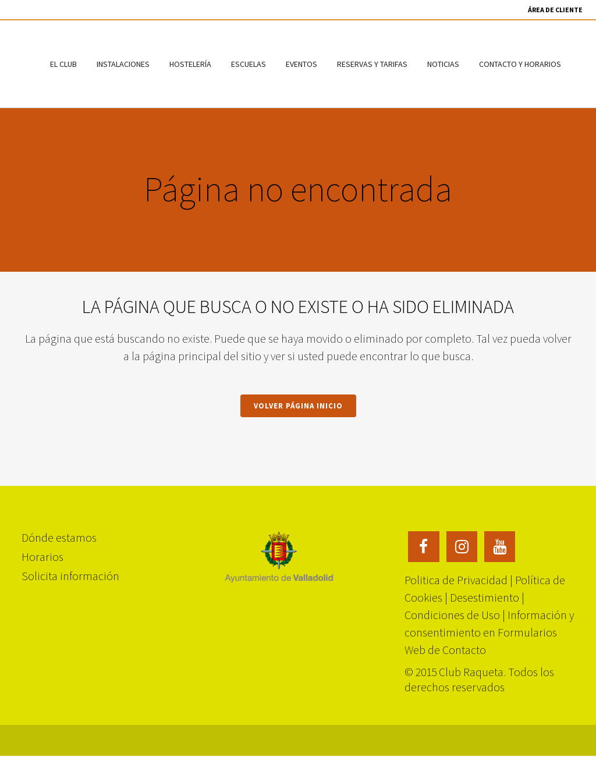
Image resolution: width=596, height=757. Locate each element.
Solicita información (70, 574)
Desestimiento (484, 596)
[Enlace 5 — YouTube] (500, 544)
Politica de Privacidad (456, 579)
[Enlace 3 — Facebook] (424, 544)
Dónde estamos (59, 536)
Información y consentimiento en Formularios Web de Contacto (489, 631)
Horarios (42, 555)
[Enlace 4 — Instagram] (462, 544)
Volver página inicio (298, 406)
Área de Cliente (555, 9)
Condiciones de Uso (452, 614)
